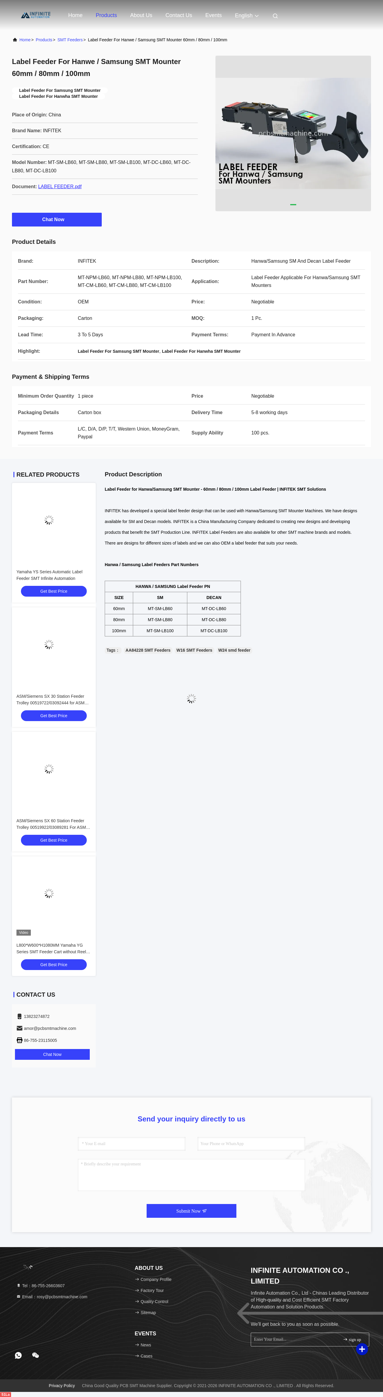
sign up (352, 1339)
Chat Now (57, 219)
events (213, 15)
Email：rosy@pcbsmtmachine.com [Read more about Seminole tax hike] (51, 1296)
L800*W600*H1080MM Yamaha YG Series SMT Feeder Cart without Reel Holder (51, 952)
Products (106, 15)
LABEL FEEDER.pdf (59, 186)
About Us (141, 15)
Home (75, 15)
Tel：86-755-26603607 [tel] (40, 1285)
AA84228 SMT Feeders (148, 650)
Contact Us (178, 15)
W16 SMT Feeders (194, 650)
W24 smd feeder (234, 650)
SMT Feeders (70, 39)
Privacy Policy (62, 1385)
